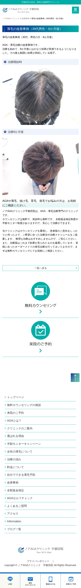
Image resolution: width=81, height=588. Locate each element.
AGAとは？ (14, 420)
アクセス (12, 513)
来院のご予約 (15, 412)
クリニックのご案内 (19, 428)
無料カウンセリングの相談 (24, 405)
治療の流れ (14, 459)
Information (14, 521)
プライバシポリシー (38, 561)
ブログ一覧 (14, 529)
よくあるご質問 (17, 505)
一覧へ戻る (40, 268)
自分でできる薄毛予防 (21, 474)
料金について (15, 467)
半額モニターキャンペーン (24, 443)
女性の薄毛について (19, 451)
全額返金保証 (15, 490)
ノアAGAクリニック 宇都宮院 (35, 565)
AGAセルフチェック (20, 498)
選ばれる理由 (15, 436)
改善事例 (12, 482)
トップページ (15, 397)
